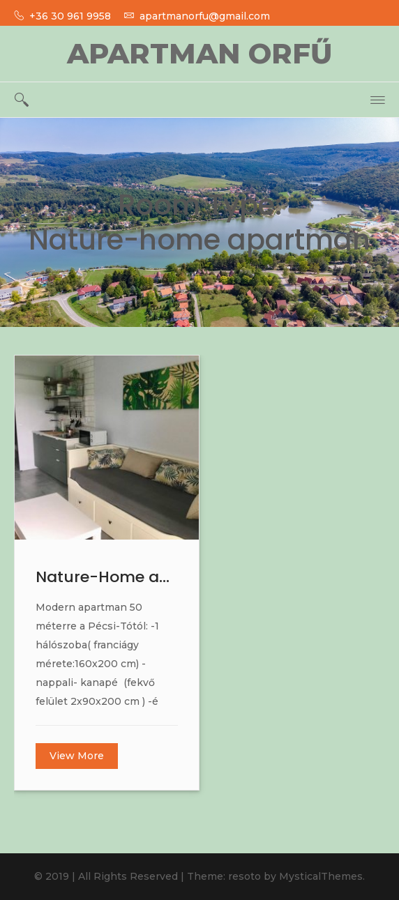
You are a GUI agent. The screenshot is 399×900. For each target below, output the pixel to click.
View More (77, 755)
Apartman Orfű (199, 53)
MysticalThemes (321, 876)
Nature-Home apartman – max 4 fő (107, 577)
